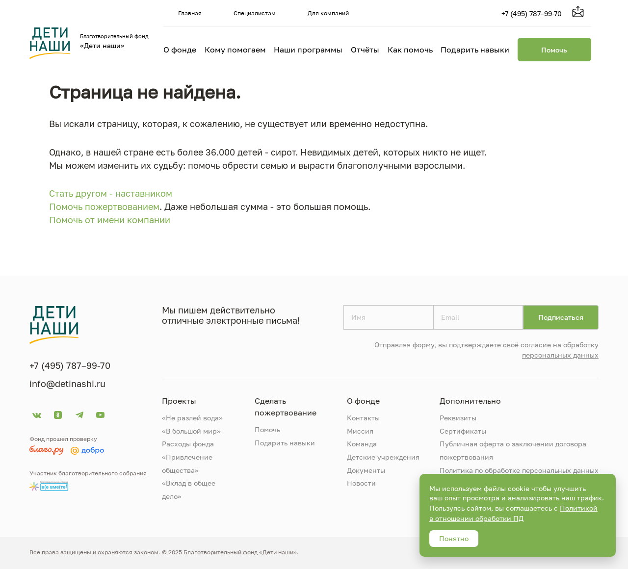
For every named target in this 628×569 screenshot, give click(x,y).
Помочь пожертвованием (104, 206)
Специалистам (255, 13)
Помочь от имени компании (109, 219)
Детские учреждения (383, 457)
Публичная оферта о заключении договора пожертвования (513, 450)
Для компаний (328, 13)
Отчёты (365, 49)
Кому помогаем (235, 49)
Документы (366, 470)
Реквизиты (458, 418)
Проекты (179, 401)
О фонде (179, 49)
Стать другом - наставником (110, 193)
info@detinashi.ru (67, 383)
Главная (190, 13)
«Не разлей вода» (192, 418)
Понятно (454, 538)
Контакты (363, 418)
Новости (361, 483)
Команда (362, 444)
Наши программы (308, 49)
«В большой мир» (191, 431)
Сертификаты (463, 431)
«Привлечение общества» (187, 463)
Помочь (554, 50)
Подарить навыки (475, 49)
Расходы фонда (188, 444)
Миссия (360, 431)
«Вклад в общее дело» (188, 489)
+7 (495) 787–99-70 (531, 13)
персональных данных (560, 355)
